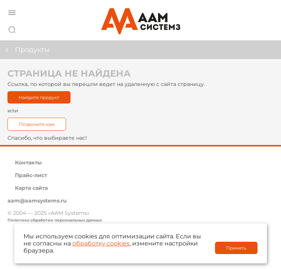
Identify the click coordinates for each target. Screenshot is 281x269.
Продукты (32, 50)
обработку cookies (100, 243)
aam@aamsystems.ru (37, 200)
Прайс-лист (31, 175)
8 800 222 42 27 (266, 28)
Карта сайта (31, 188)
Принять (236, 248)
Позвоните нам (36, 124)
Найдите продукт (39, 97)
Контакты (28, 162)
